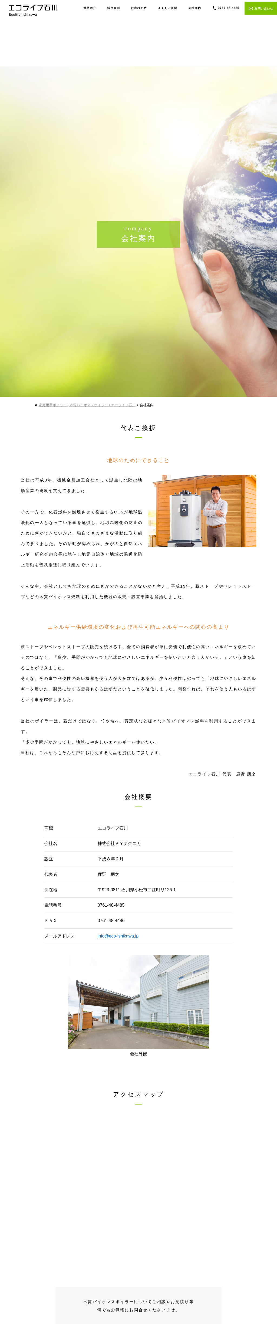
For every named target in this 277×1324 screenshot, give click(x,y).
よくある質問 (167, 7)
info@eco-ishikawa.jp (118, 936)
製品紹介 (89, 7)
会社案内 (194, 7)
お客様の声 (139, 7)
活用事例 (113, 7)
